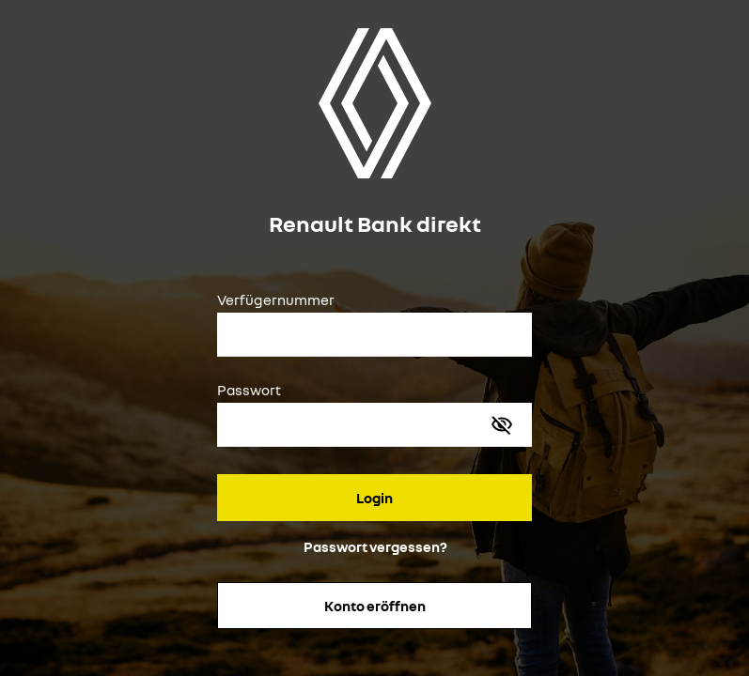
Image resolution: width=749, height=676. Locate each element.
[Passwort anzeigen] (502, 424)
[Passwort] (355, 427)
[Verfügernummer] (374, 337)
